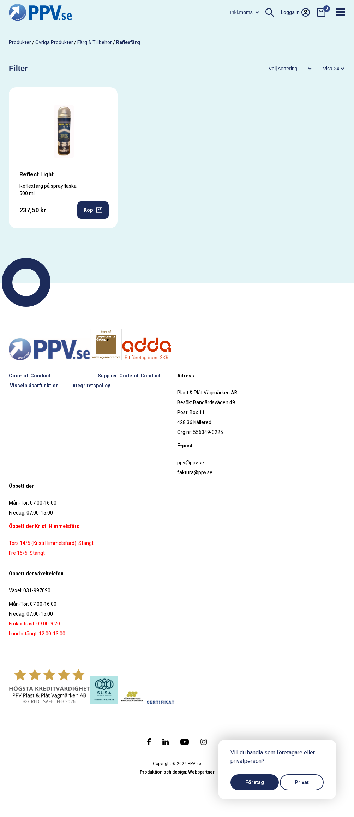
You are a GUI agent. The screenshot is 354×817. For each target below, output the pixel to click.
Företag (254, 782)
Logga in (295, 12)
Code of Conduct (29, 375)
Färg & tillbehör (94, 42)
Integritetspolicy (90, 385)
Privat (302, 782)
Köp (93, 210)
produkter (20, 42)
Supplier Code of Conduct (129, 375)
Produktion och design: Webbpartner (177, 772)
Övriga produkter (54, 42)
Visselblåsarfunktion (34, 385)
